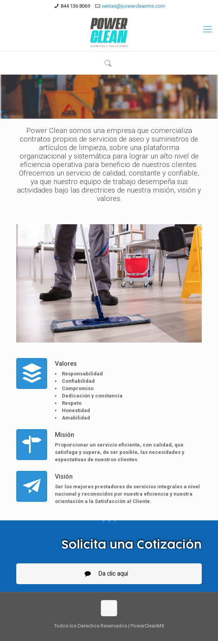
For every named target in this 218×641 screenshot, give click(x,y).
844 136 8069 (75, 6)
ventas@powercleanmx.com (133, 6)
